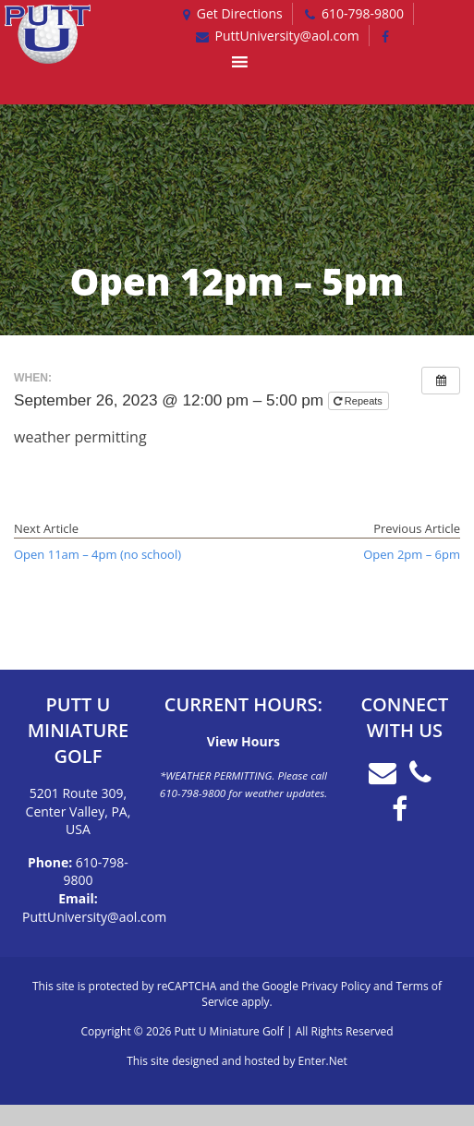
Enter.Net (322, 1061)
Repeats (359, 400)
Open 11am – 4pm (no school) (97, 554)
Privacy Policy (336, 986)
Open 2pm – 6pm (411, 554)
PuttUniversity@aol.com (94, 917)
